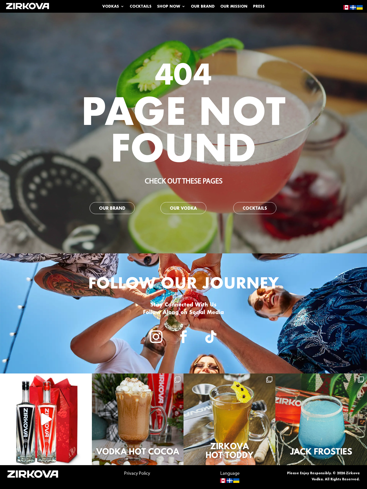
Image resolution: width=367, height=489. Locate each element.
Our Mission (233, 7)
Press (259, 7)
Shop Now (168, 7)
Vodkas (110, 7)
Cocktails (141, 7)
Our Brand (203, 7)
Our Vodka (183, 208)
